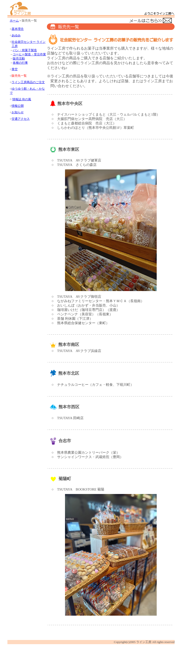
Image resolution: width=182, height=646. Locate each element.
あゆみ (16, 35)
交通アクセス (21, 118)
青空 (15, 69)
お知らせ (18, 112)
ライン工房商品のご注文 (28, 82)
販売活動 (19, 58)
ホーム (14, 20)
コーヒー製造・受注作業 (29, 54)
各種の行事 (20, 62)
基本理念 (18, 29)
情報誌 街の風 (21, 99)
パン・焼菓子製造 (25, 50)
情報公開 (18, 106)
